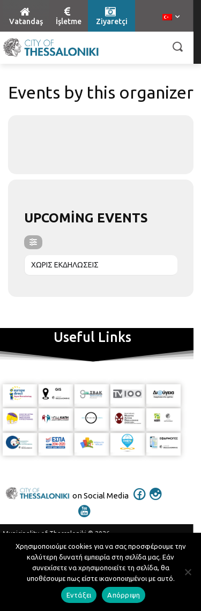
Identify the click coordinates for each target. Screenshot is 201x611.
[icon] (139, 501)
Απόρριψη (123, 595)
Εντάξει (79, 595)
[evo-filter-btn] (33, 242)
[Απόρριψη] (187, 572)
